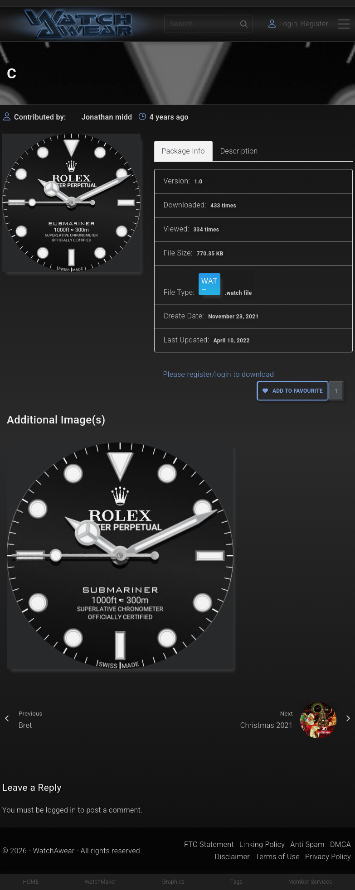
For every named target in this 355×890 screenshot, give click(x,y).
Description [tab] (239, 151)
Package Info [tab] (183, 151)
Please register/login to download (218, 374)
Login (288, 23)
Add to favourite (293, 391)
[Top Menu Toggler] (343, 24)
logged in (61, 810)
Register (314, 23)
